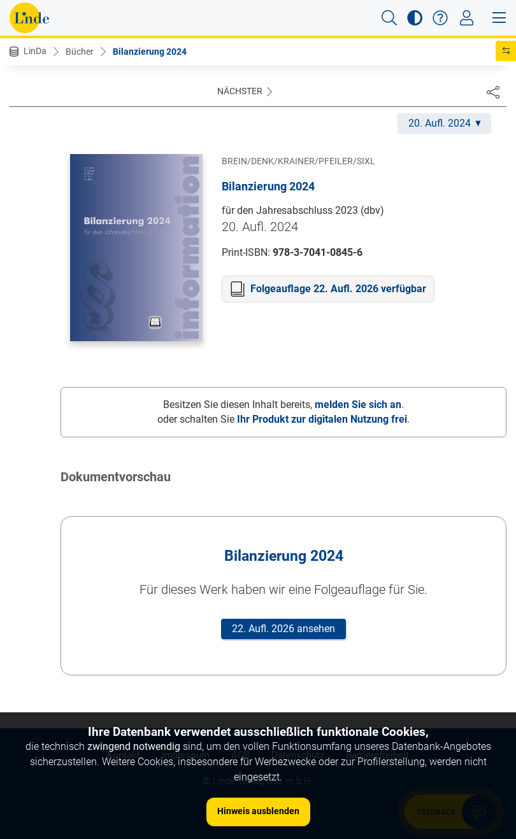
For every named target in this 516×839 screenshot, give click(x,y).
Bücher (80, 51)
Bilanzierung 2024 (150, 51)
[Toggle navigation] (466, 18)
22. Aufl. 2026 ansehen (283, 629)
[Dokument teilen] (493, 91)
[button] (389, 17)
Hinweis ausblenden (258, 811)
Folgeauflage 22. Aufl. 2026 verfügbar (338, 289)
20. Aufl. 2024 (444, 123)
